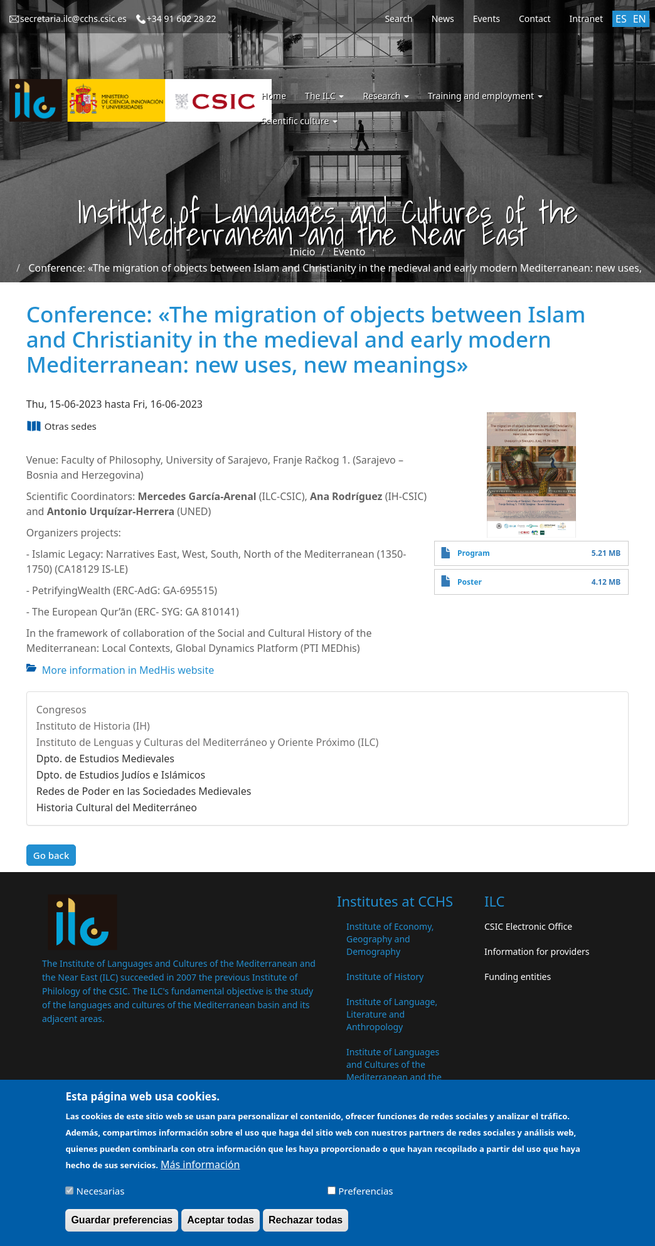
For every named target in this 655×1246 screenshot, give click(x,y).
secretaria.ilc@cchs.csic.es (73, 18)
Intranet (586, 18)
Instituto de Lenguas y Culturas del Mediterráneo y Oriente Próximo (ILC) (207, 742)
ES (621, 19)
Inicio (303, 251)
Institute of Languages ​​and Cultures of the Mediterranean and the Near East (394, 1070)
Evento (349, 251)
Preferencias (365, 1196)
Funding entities (517, 976)
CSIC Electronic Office (528, 926)
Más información (200, 1170)
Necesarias (101, 1196)
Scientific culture (299, 121)
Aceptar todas (220, 1225)
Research (386, 96)
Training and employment (485, 96)
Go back (51, 855)
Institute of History (384, 976)
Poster (469, 582)
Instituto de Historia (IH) (93, 726)
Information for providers (537, 951)
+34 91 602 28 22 (181, 18)
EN (639, 19)
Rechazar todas (306, 1225)
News (443, 18)
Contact (535, 18)
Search (398, 18)
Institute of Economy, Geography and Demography (390, 938)
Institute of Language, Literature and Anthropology (391, 1014)
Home (273, 96)
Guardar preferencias (122, 1225)
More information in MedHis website (128, 670)
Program (473, 553)
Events (486, 18)
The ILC (324, 96)
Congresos (61, 709)
